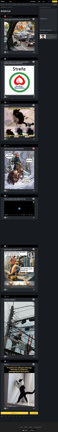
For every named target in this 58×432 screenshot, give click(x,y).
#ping (13, 300)
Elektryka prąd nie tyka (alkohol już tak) (14, 199)
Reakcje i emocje (24, 4)
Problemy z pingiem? (9, 299)
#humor (9, 106)
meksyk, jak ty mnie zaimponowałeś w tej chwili (16, 19)
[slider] (14, 214)
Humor (6, 4)
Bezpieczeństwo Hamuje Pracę (13, 249)
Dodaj (10, 1)
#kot (10, 106)
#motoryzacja (12, 64)
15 (5, 416)
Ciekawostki (15, 4)
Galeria (10, 4)
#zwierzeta (12, 106)
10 (23, 416)
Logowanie (49, 1)
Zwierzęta (2, 4)
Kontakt (21, 427)
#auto (12, 149)
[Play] (5, 215)
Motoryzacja (34, 4)
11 (20, 416)
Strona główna (3, 7)
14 (9, 416)
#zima (10, 149)
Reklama (25, 427)
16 (1, 416)
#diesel (15, 64)
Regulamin (30, 427)
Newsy (30, 4)
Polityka (19, 4)
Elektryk (6, 105)
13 (12, 416)
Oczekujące (33, 1)
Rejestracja (55, 1)
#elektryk (10, 20)
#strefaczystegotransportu (22, 64)
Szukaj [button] (55, 4)
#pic (13, 149)
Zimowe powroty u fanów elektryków (14, 148)
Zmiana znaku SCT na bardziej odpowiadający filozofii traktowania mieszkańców (16, 62)
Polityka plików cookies (37, 427)
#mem (8, 149)
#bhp (12, 250)
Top (43, 1)
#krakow (9, 64)
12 (16, 416)
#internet (11, 300)
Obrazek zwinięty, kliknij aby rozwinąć (19, 286)
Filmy (39, 1)
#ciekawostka (16, 106)
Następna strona (14, 413)
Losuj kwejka (34, 413)
